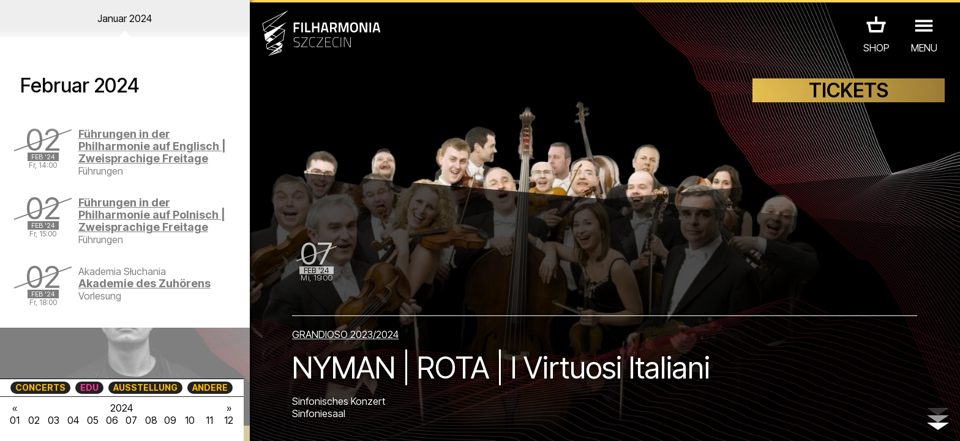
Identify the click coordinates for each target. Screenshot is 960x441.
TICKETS (848, 90)
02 (34, 420)
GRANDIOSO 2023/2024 (345, 334)
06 (112, 420)
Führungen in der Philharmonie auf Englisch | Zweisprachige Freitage (152, 146)
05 (93, 420)
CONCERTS (40, 387)
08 (151, 420)
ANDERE (210, 387)
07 (131, 420)
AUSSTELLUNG (145, 387)
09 (170, 420)
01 (15, 420)
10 (190, 420)
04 (73, 420)
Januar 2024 (124, 18)
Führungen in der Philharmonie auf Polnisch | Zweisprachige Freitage (151, 214)
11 (209, 420)
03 (53, 420)
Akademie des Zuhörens (144, 283)
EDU (89, 387)
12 (228, 420)
